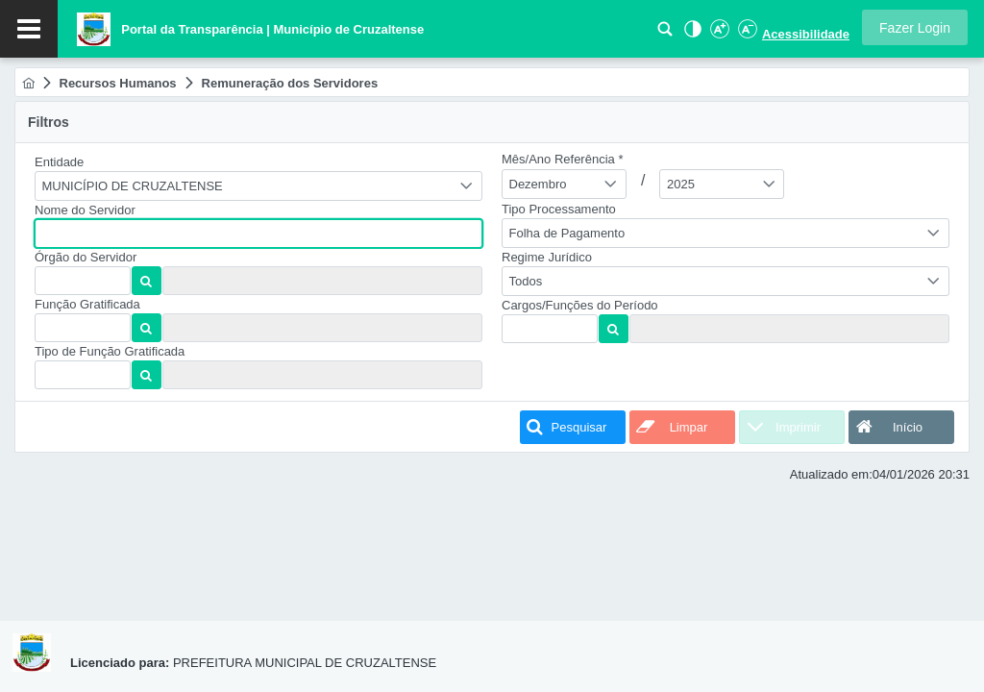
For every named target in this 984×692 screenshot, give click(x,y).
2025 (681, 184)
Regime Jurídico (547, 257)
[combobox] (258, 186)
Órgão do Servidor (85, 257)
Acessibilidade (805, 34)
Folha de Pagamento (567, 233)
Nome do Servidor (85, 210)
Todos (526, 281)
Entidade (59, 162)
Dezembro (538, 184)
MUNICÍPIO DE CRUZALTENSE (132, 186)
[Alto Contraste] (690, 34)
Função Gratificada (87, 304)
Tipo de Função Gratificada (109, 351)
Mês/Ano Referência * (562, 159)
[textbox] (258, 233)
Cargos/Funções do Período (580, 305)
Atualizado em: (831, 474)
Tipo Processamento (559, 209)
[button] (915, 27)
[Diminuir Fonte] (745, 34)
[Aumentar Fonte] (718, 34)
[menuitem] (28, 83)
